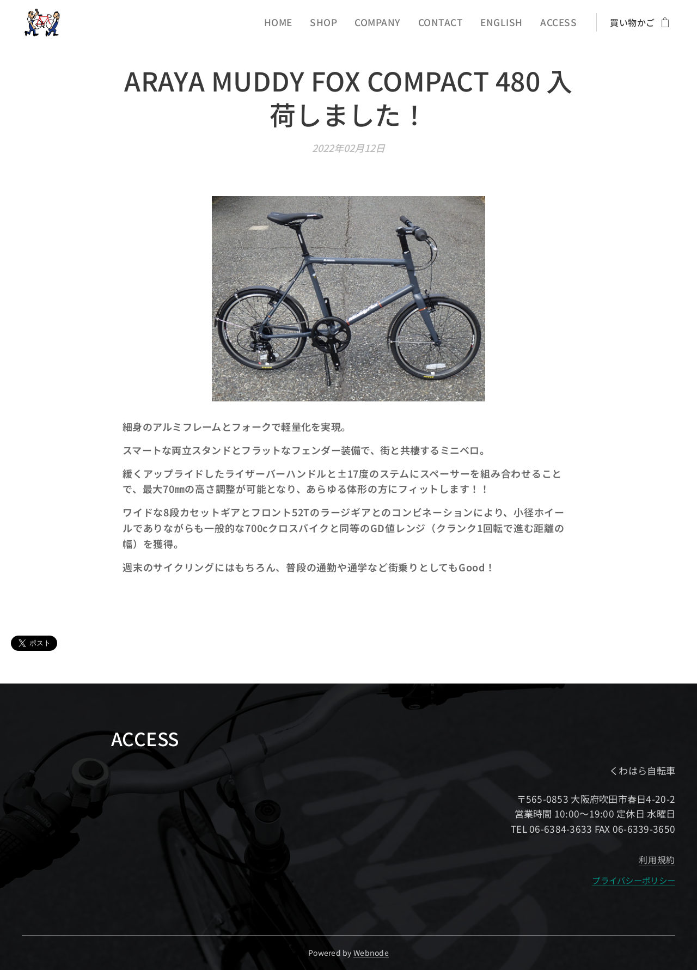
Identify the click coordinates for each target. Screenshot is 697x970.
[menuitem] (298, 22)
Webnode (371, 952)
